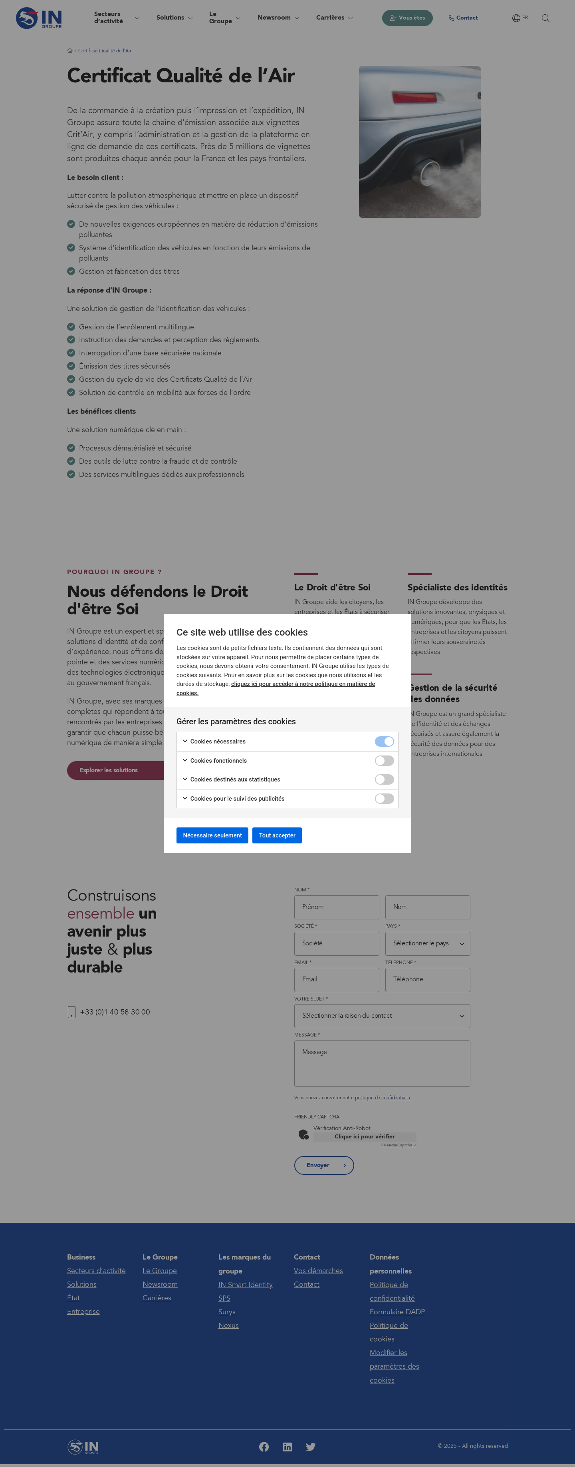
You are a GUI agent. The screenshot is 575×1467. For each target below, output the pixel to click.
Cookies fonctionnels (214, 759)
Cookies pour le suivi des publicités (233, 797)
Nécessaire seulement (216, 835)
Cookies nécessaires (214, 740)
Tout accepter (288, 835)
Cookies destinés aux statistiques (231, 778)
